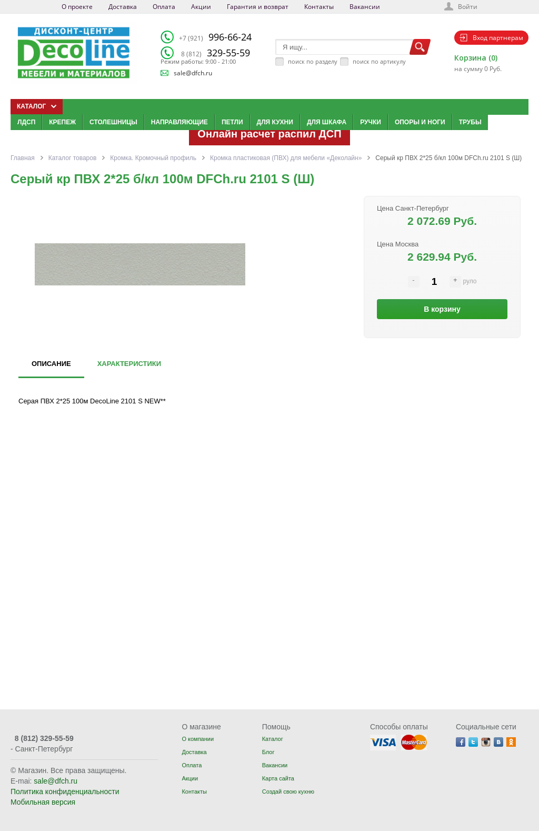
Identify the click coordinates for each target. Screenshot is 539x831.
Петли (232, 122)
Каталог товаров (72, 158)
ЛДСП (26, 122)
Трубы (470, 122)
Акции (201, 6)
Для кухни (275, 122)
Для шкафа (326, 122)
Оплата (164, 6)
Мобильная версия (43, 802)
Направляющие (179, 122)
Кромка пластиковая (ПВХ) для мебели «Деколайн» (286, 158)
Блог (268, 752)
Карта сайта (278, 778)
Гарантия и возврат (257, 6)
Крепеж (62, 122)
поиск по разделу (312, 61)
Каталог (272, 739)
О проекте (77, 6)
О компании (198, 739)
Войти (467, 6)
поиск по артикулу (379, 61)
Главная (23, 158)
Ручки (370, 122)
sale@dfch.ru (193, 72)
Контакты (319, 6)
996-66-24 (215, 37)
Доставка (122, 6)
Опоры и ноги (420, 122)
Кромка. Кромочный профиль (153, 158)
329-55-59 (215, 52)
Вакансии (365, 6)
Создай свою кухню (288, 791)
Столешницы (113, 122)
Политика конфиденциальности (65, 791)
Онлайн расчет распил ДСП (269, 134)
